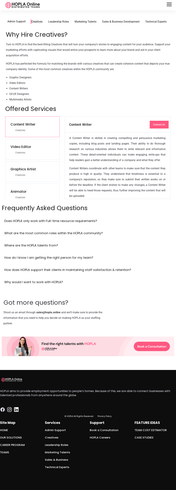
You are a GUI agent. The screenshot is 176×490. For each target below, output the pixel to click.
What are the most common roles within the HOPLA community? (53, 233)
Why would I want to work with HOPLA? (33, 282)
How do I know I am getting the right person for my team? (48, 257)
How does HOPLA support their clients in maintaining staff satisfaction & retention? (67, 270)
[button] (169, 5)
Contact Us (159, 124)
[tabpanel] (118, 157)
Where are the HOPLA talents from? (31, 245)
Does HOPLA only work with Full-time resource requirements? (50, 221)
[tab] (32, 126)
